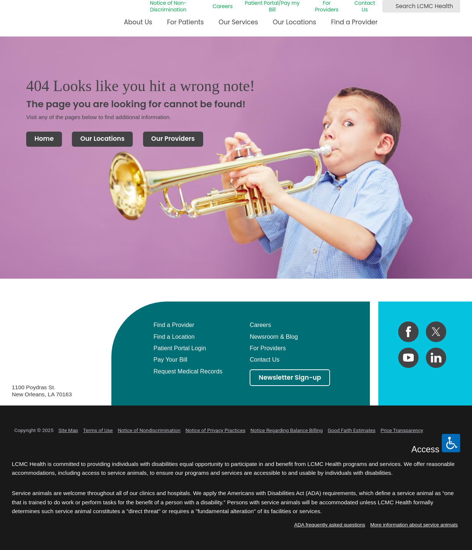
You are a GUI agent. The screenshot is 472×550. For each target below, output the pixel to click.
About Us (138, 22)
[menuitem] (138, 24)
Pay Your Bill (170, 359)
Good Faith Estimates (352, 430)
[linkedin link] (436, 358)
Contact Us (364, 6)
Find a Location (174, 336)
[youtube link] (408, 358)
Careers (222, 6)
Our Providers (173, 138)
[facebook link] (408, 331)
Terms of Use (97, 430)
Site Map (68, 430)
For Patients (185, 22)
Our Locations (294, 22)
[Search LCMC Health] (389, 6)
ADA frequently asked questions (329, 525)
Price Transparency (402, 430)
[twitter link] (436, 331)
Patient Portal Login (179, 348)
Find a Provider (354, 22)
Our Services (238, 22)
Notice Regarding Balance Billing (286, 430)
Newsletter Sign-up (290, 377)
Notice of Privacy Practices (215, 430)
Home (43, 138)
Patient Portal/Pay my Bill (272, 6)
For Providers (326, 6)
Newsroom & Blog (274, 336)
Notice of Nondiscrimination (149, 430)
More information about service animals (414, 525)
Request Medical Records (187, 371)
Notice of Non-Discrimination (168, 6)
